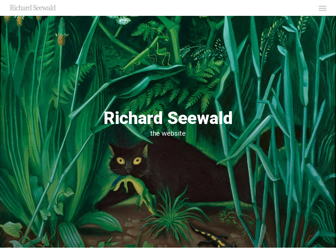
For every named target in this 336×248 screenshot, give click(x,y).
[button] (322, 7)
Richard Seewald (33, 8)
